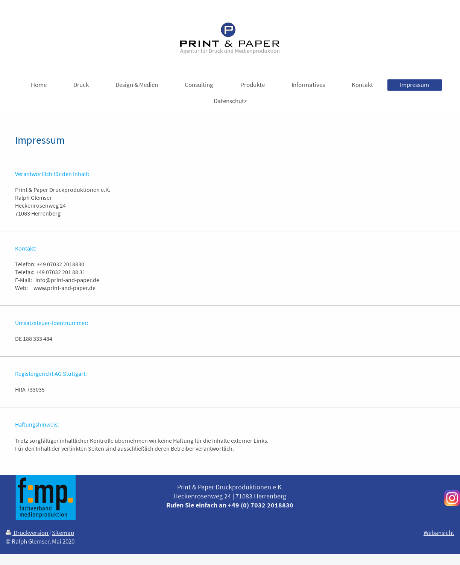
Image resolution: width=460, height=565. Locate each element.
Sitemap (63, 533)
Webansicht (439, 533)
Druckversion (27, 533)
